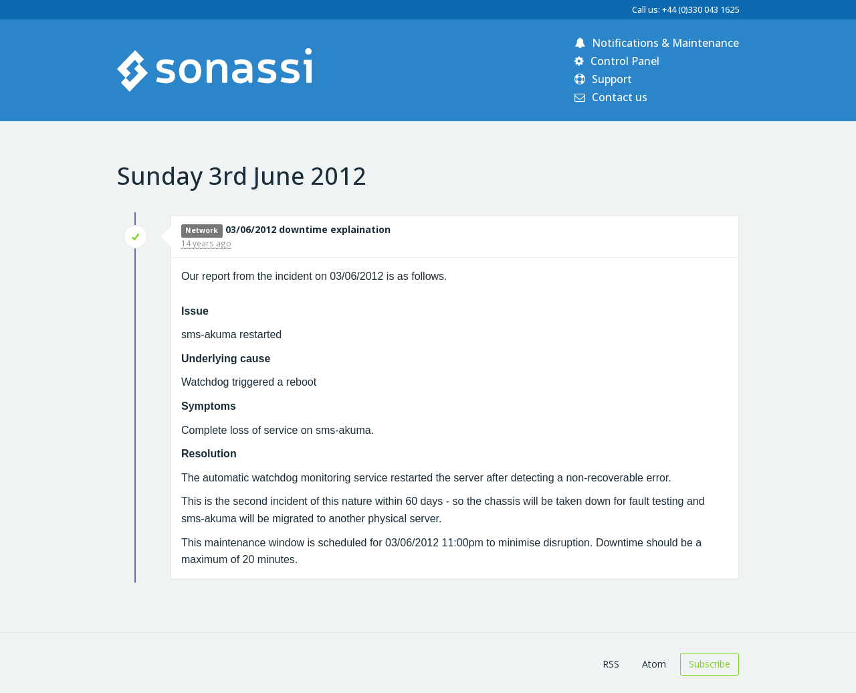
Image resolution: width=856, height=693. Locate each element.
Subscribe (709, 664)
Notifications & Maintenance (656, 42)
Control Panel (616, 61)
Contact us (610, 97)
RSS (611, 664)
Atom (654, 664)
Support (603, 79)
